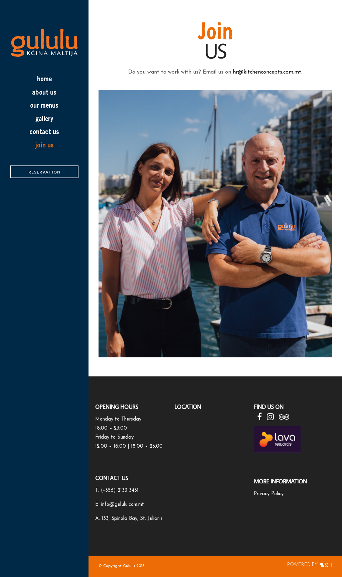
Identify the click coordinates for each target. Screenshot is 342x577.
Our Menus (44, 105)
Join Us (44, 145)
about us (44, 92)
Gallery (44, 118)
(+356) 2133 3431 (120, 490)
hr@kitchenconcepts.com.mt (267, 72)
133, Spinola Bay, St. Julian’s (132, 518)
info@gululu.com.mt (122, 504)
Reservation (44, 172)
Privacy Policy (269, 493)
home (44, 79)
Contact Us (44, 131)
